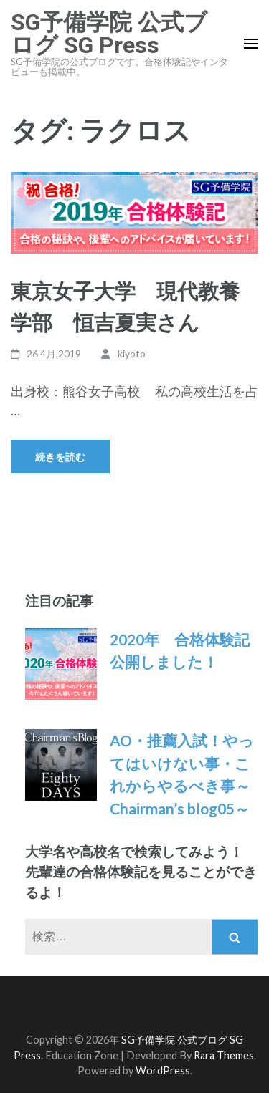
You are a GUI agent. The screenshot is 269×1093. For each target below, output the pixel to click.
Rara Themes (224, 1055)
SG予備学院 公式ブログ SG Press (109, 34)
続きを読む (60, 457)
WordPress (163, 1070)
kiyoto (132, 353)
